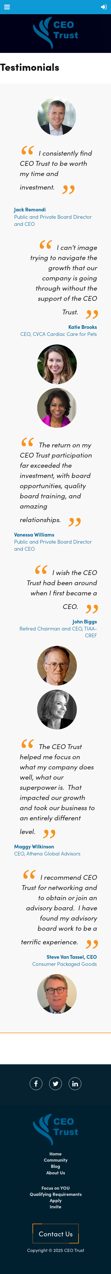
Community (56, 1160)
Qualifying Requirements (56, 1194)
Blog (55, 1166)
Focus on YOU (56, 1188)
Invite (55, 1206)
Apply (56, 1200)
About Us (55, 1172)
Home (55, 1153)
